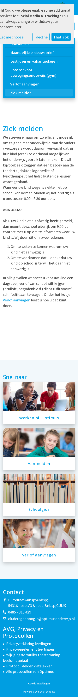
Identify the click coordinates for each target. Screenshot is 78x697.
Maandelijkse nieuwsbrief (32, 52)
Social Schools (46, 691)
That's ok (61, 36)
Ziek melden (21, 92)
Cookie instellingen (39, 683)
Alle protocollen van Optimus (30, 671)
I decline (41, 36)
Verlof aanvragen (24, 83)
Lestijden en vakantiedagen (34, 61)
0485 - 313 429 (19, 611)
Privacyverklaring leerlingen (28, 643)
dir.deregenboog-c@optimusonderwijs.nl (41, 618)
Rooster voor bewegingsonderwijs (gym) (33, 72)
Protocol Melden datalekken (29, 665)
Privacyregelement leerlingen (30, 649)
